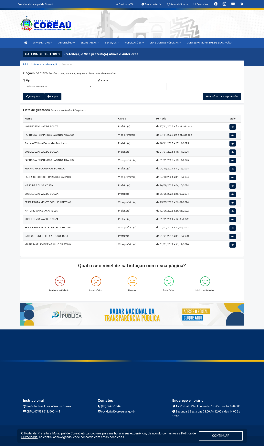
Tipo (27, 80)
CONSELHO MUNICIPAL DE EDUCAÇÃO (209, 42)
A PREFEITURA (42, 42)
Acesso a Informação (45, 64)
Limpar (53, 96)
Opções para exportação (222, 96)
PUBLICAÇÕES (134, 42)
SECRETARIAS (90, 42)
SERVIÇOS (112, 42)
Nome (103, 80)
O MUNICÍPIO (66, 42)
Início (26, 64)
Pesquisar (33, 96)
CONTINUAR (220, 436)
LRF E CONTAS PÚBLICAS (165, 42)
